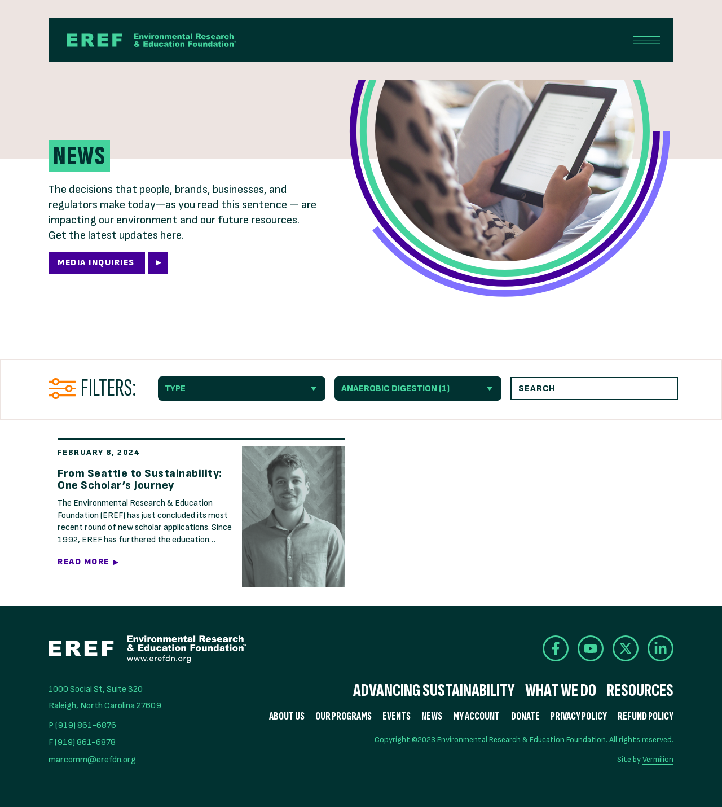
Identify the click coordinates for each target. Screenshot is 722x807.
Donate (525, 716)
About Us (287, 716)
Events (396, 716)
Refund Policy (645, 716)
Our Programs (343, 716)
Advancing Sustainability (433, 691)
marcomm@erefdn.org (92, 760)
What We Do (560, 691)
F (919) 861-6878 (82, 742)
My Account (476, 716)
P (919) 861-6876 (82, 725)
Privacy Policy (579, 716)
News (431, 716)
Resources (640, 691)
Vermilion (657, 759)
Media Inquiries (96, 262)
